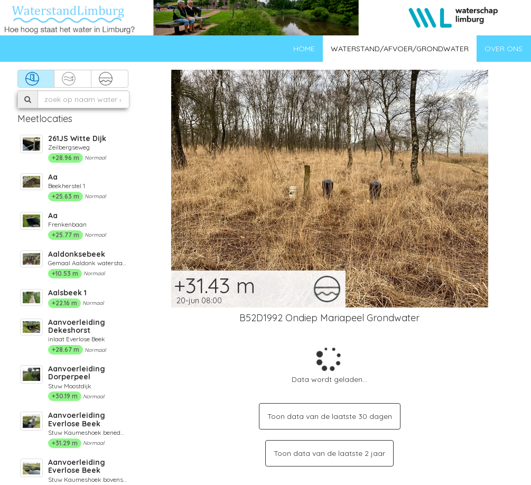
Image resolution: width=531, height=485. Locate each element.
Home (304, 48)
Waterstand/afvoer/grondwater (400, 48)
